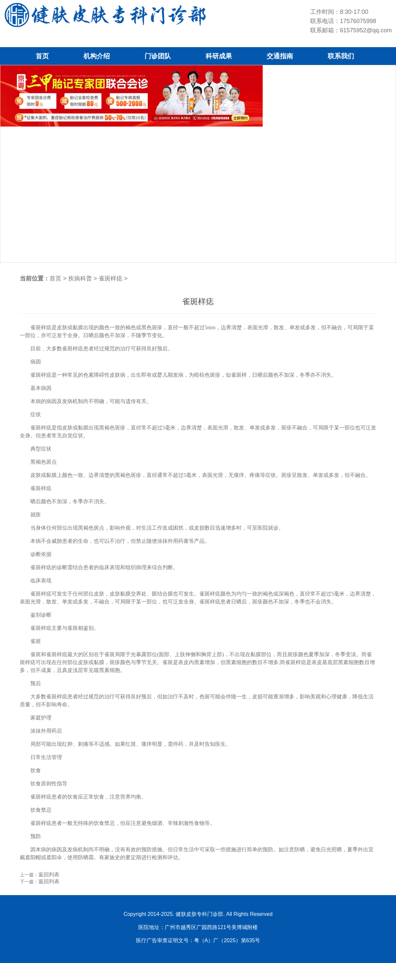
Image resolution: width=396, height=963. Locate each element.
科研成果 (219, 56)
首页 (42, 56)
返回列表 (48, 874)
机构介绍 (96, 56)
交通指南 (280, 56)
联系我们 (341, 56)
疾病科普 (80, 278)
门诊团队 (158, 56)
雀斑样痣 (110, 278)
